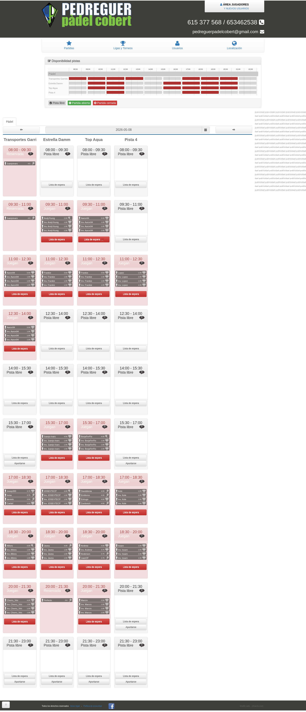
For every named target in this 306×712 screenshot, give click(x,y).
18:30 (210, 78)
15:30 (172, 78)
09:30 (96, 78)
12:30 (134, 78)
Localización (234, 45)
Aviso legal (75, 706)
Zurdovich (95, 503)
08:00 (77, 78)
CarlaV (21, 503)
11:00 (115, 78)
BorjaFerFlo (95, 436)
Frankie (58, 273)
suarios (177, 45)
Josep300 (21, 491)
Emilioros (95, 495)
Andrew (95, 546)
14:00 (153, 78)
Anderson (95, 554)
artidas (69, 45)
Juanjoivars (21, 164)
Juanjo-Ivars (58, 436)
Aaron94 (95, 218)
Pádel (9, 121)
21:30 (247, 78)
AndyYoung (58, 218)
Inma (21, 495)
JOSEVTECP (58, 491)
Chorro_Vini (21, 600)
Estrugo (95, 499)
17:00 (191, 78)
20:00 (229, 78)
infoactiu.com (257, 706)
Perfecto (58, 600)
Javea (58, 546)
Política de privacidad (92, 706)
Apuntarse (19, 463)
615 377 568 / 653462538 (226, 22)
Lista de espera (57, 184)
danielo (21, 499)
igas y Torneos (123, 45)
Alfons (21, 546)
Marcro (95, 600)
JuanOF (95, 558)
